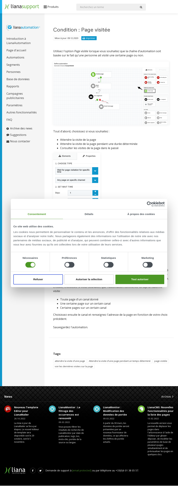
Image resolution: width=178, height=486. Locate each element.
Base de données (18, 79)
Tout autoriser (140, 279)
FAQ (9, 120)
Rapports (12, 87)
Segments (13, 65)
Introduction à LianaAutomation (18, 41)
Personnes (13, 72)
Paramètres (14, 105)
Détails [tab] (89, 214)
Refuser (38, 279)
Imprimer (89, 38)
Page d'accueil (16, 51)
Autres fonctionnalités (21, 113)
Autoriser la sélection (89, 279)
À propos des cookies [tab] (141, 214)
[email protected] (81, 470)
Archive (167, 397)
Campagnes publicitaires (15, 96)
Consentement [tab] (37, 214)
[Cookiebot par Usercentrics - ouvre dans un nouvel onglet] (149, 204)
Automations (15, 58)
